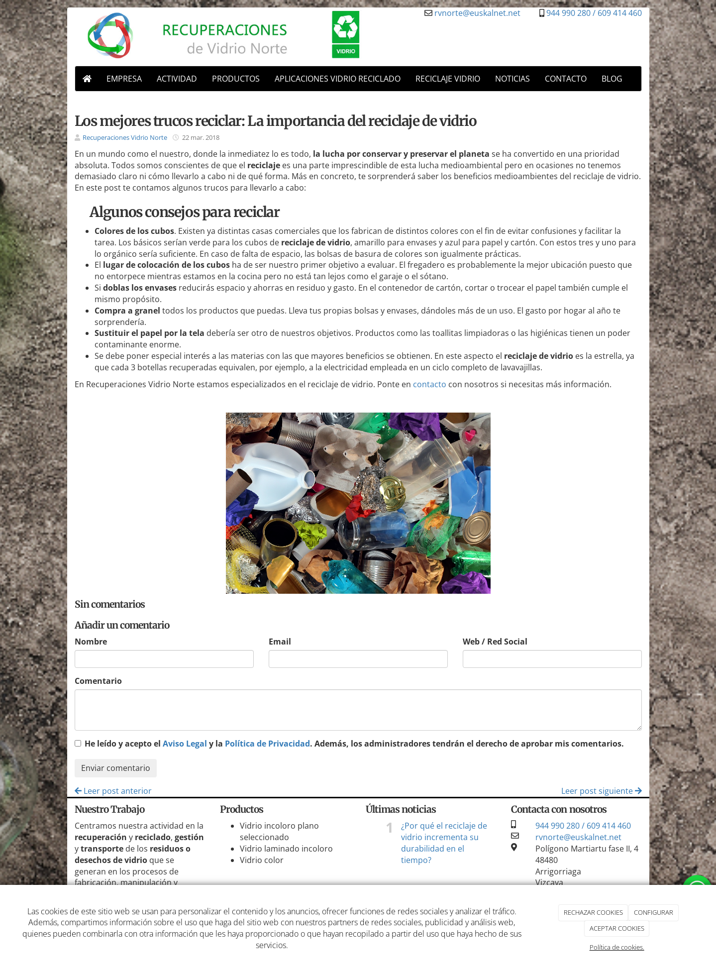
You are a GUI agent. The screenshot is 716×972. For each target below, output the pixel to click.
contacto (429, 384)
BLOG (612, 78)
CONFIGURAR (653, 912)
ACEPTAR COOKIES (617, 928)
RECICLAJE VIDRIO (447, 78)
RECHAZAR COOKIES (593, 912)
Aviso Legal (185, 743)
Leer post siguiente (601, 790)
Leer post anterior (113, 790)
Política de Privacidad (267, 743)
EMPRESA (124, 78)
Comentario (98, 680)
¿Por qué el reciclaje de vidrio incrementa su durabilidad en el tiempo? (444, 842)
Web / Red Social (495, 641)
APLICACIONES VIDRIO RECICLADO (338, 78)
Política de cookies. (617, 947)
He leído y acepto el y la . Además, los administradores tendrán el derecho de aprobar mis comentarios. (354, 743)
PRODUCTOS (236, 78)
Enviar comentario (115, 767)
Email (280, 641)
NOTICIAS (512, 78)
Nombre (91, 641)
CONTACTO (566, 78)
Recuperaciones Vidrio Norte (125, 137)
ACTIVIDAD (177, 78)
